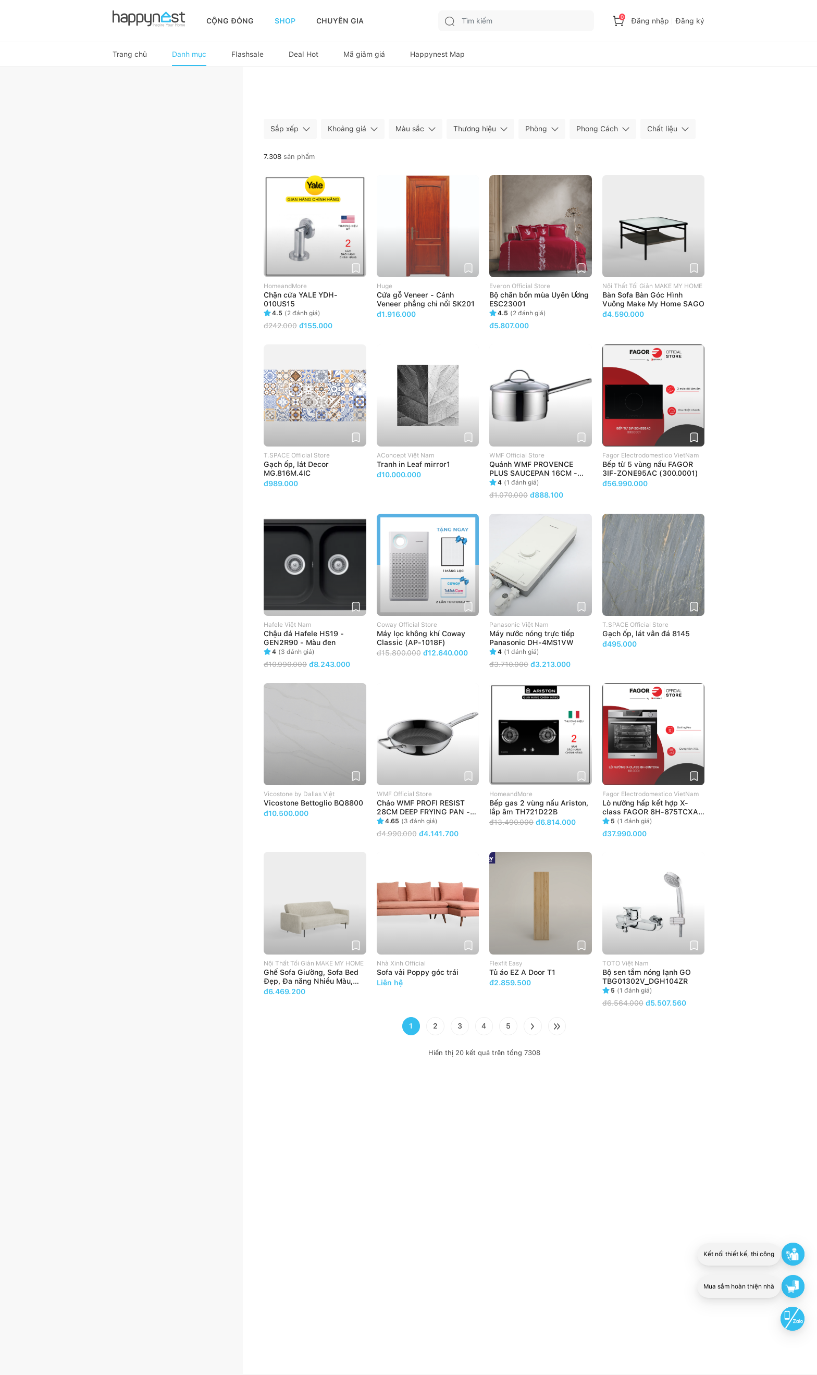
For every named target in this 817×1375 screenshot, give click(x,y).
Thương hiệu (474, 131)
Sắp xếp (284, 131)
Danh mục (189, 56)
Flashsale (247, 56)
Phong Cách (597, 131)
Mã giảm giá (364, 56)
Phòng (536, 131)
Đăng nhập (650, 21)
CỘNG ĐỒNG (230, 21)
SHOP (285, 21)
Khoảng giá (347, 131)
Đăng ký (689, 21)
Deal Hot (303, 56)
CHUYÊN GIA (340, 21)
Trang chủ (130, 56)
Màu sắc (409, 131)
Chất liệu (662, 131)
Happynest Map (437, 56)
